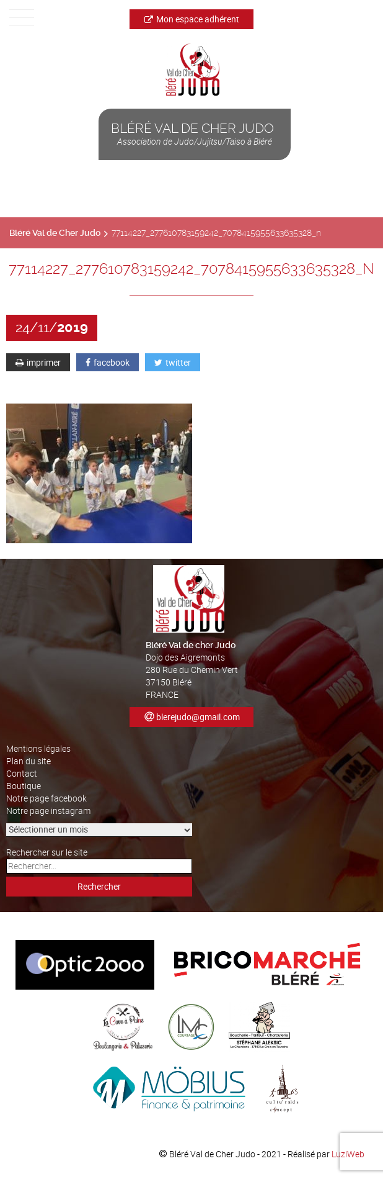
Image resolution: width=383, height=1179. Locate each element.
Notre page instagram (48, 810)
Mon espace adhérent (191, 19)
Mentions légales (38, 748)
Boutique (23, 786)
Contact (21, 773)
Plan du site (28, 761)
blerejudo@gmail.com (198, 717)
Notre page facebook (46, 798)
